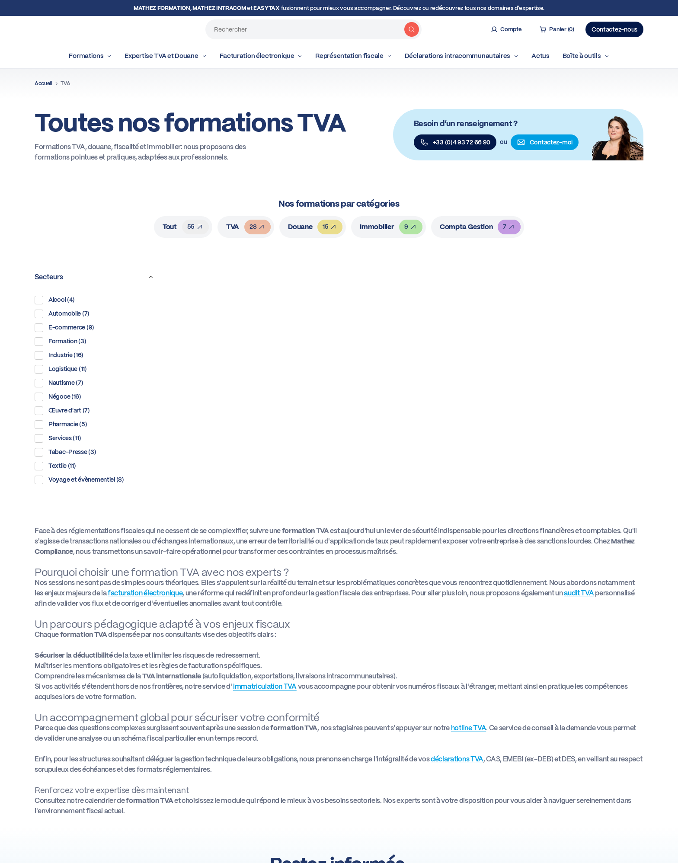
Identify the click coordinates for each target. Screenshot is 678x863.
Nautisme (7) (59, 383)
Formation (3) (60, 341)
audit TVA (579, 593)
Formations (90, 55)
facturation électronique (145, 593)
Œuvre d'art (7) (62, 410)
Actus (540, 55)
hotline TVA (468, 727)
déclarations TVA (457, 759)
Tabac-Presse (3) (65, 452)
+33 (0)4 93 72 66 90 (455, 142)
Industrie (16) (59, 355)
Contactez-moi (544, 142)
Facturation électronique (261, 55)
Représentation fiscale (353, 55)
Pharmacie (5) (61, 424)
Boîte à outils (586, 55)
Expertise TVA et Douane (165, 55)
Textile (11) (55, 466)
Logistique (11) (61, 369)
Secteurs (96, 277)
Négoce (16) (58, 397)
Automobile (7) (62, 314)
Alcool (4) (55, 300)
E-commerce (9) (64, 327)
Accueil (43, 83)
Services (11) (58, 438)
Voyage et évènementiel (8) (79, 480)
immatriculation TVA (265, 686)
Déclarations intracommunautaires (461, 55)
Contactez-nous (614, 29)
